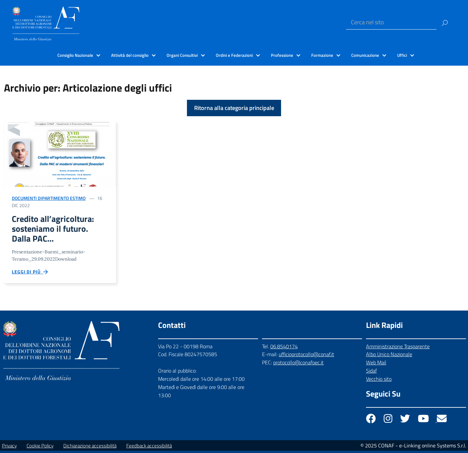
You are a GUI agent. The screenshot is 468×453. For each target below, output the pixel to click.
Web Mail (376, 365)
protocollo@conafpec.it (298, 365)
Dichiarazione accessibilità (89, 448)
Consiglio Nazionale (75, 55)
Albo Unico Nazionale (389, 356)
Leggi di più (30, 273)
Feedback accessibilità (149, 448)
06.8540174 (284, 349)
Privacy (9, 448)
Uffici (402, 55)
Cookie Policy (40, 448)
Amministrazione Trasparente (398, 349)
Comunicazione (365, 55)
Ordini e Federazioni (234, 55)
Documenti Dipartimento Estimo (49, 198)
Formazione (322, 55)
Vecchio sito (379, 381)
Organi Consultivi (182, 55)
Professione (282, 55)
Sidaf (371, 373)
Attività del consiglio (130, 55)
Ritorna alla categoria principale (234, 107)
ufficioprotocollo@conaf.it (306, 356)
